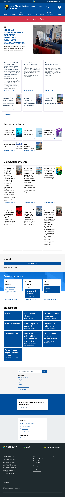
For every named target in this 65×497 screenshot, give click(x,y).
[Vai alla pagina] (9, 137)
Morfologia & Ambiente (38, 458)
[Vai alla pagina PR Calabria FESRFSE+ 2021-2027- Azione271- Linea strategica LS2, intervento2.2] (9, 90)
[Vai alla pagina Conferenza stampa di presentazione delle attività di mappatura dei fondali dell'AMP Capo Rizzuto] (29, 247)
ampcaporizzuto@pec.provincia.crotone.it (11, 488)
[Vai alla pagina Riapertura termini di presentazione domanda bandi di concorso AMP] (49, 202)
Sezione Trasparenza (49, 13)
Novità (35, 14)
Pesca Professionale (37, 466)
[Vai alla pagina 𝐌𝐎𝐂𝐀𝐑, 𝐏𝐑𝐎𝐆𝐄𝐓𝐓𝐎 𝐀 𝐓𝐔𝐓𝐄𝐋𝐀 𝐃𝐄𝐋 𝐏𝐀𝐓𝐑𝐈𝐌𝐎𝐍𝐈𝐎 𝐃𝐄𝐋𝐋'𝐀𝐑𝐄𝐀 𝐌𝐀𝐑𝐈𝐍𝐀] (50, 108)
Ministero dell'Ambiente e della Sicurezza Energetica (53, 446)
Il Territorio (35, 456)
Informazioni (13, 14)
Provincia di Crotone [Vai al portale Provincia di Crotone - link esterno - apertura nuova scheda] (7, 1)
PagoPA (59, 14)
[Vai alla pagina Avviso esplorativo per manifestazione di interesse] (29, 90)
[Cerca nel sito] (59, 7)
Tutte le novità (8, 114)
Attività (29, 14)
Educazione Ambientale (38, 460)
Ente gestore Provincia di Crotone (32, 446)
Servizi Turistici (21, 13)
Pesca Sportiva (36, 469)
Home (5, 14)
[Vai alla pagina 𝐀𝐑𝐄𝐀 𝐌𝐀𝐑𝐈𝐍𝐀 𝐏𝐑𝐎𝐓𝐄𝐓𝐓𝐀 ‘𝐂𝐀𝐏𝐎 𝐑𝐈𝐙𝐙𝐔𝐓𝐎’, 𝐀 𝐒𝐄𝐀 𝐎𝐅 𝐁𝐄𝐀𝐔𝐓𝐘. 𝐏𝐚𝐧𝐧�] (8, 108)
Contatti (42, 14)
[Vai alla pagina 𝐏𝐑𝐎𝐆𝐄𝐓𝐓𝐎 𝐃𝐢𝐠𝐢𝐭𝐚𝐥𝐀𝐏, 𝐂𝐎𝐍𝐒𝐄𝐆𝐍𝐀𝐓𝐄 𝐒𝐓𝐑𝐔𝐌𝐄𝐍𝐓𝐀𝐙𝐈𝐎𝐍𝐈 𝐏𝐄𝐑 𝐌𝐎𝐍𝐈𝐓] (29, 108)
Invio (44, 371)
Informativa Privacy (37, 471)
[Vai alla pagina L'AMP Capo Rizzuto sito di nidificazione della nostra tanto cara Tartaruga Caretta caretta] (9, 247)
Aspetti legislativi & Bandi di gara (39, 463)
